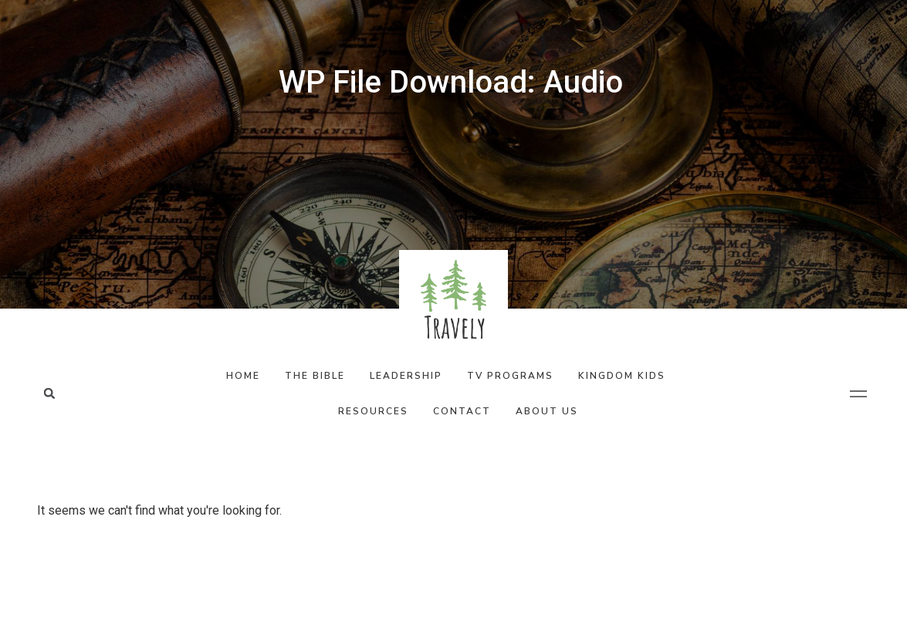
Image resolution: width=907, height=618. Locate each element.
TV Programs (510, 376)
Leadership (406, 376)
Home (243, 376)
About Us (547, 411)
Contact (462, 411)
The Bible (315, 376)
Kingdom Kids (621, 376)
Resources (373, 411)
